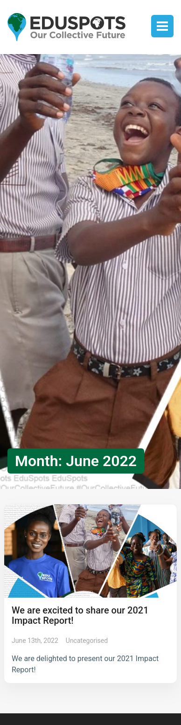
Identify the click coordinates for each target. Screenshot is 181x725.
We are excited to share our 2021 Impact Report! (80, 615)
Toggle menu (162, 26)
